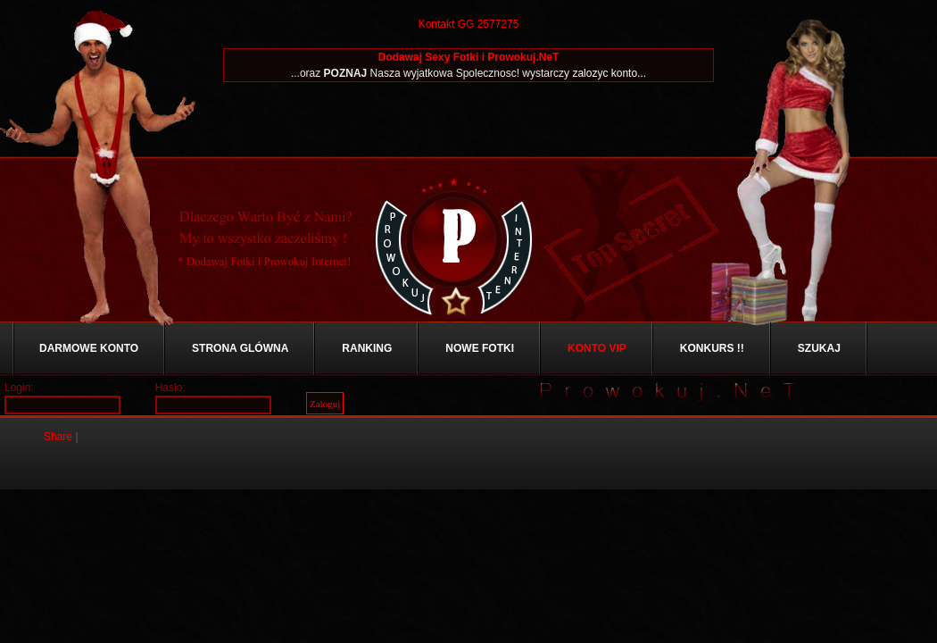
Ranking (367, 348)
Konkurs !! (712, 348)
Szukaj (819, 348)
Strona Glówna (240, 348)
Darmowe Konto (88, 348)
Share (58, 436)
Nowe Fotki (479, 348)
